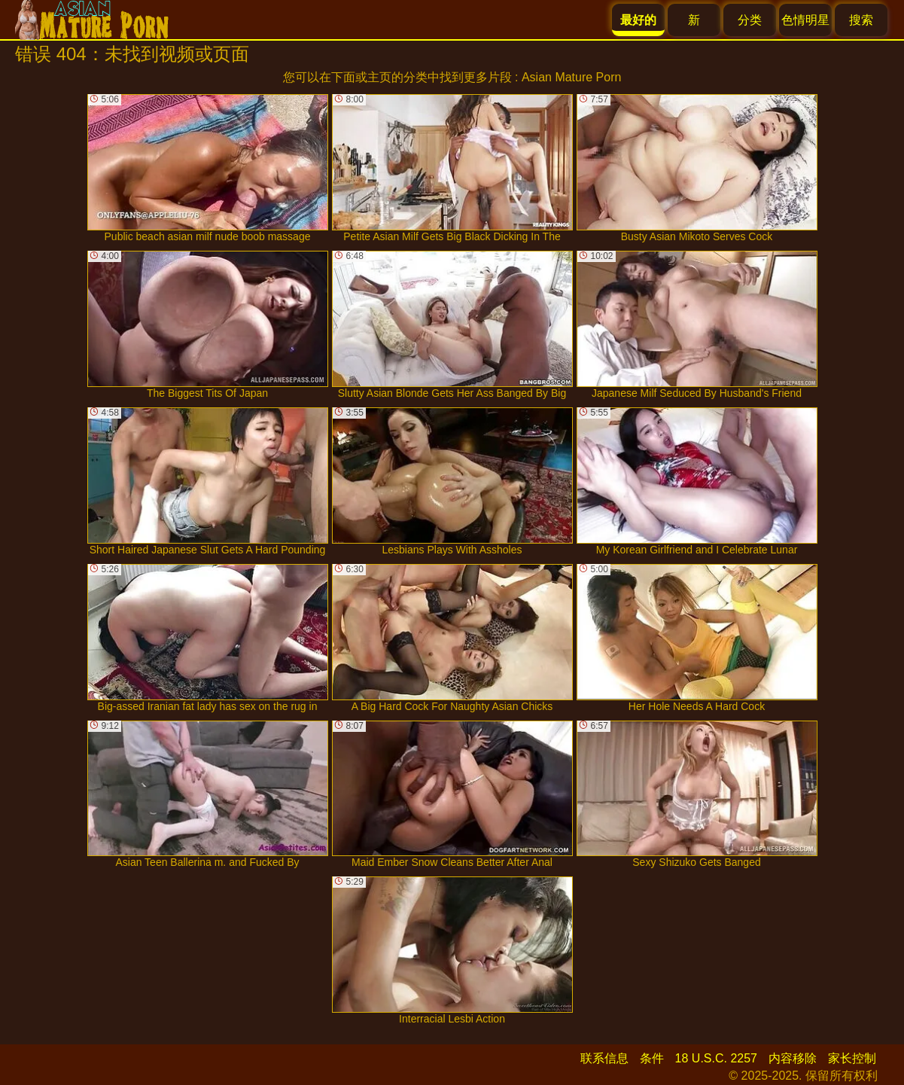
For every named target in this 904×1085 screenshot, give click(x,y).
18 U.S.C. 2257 (716, 1058)
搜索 (861, 20)
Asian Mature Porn (572, 77)
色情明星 (805, 20)
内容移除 (793, 1058)
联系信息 (604, 1058)
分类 (750, 20)
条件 (652, 1058)
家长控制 (852, 1058)
